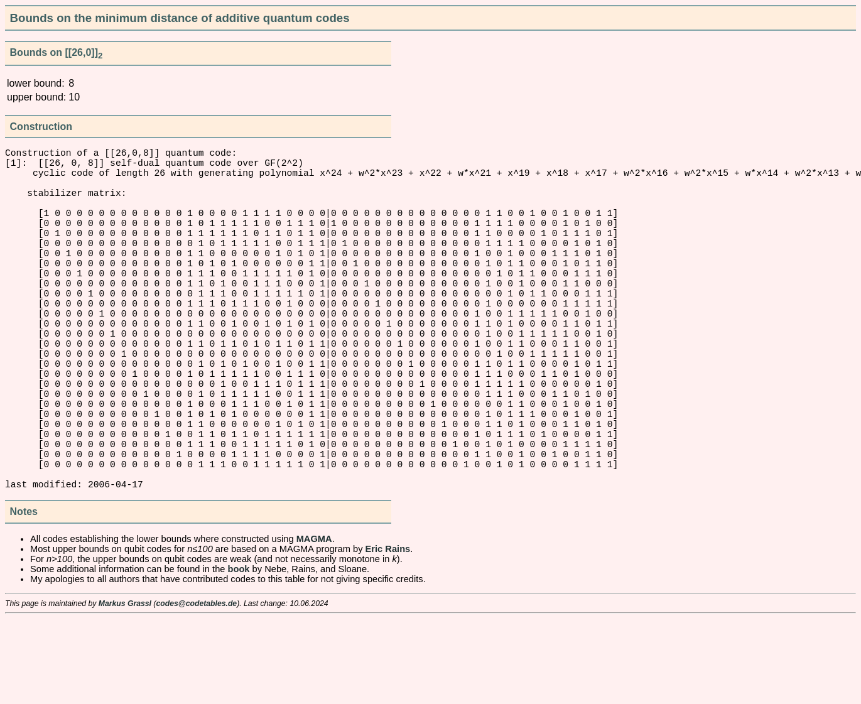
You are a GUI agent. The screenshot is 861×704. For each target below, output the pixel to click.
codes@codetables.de (196, 689)
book (239, 654)
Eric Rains (388, 634)
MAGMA (314, 624)
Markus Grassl (125, 689)
